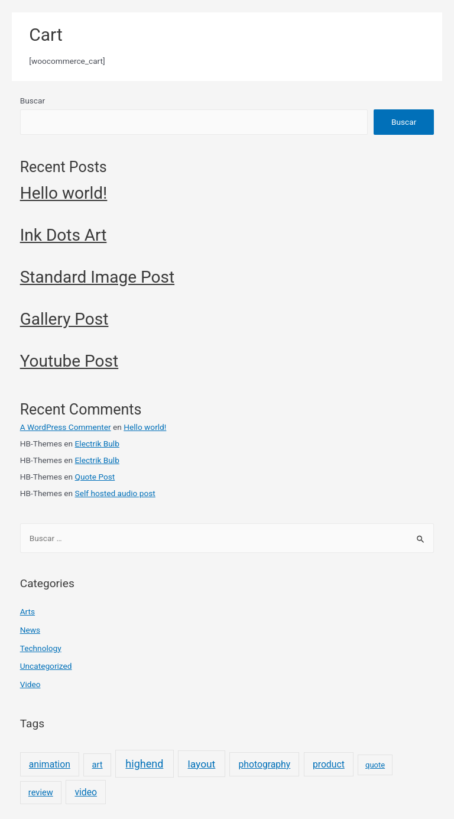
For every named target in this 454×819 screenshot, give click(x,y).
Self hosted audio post (115, 493)
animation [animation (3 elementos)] (49, 764)
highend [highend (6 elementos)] (144, 764)
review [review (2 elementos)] (40, 792)
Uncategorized (46, 666)
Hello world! (64, 193)
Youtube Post (69, 361)
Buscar (32, 100)
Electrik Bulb (97, 443)
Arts (27, 611)
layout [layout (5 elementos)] (202, 764)
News (30, 630)
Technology (40, 648)
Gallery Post (64, 319)
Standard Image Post (97, 277)
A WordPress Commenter (65, 427)
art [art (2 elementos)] (97, 764)
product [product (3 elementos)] (329, 764)
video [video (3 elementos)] (85, 792)
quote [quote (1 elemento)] (375, 764)
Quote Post (95, 476)
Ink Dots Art (63, 235)
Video (30, 684)
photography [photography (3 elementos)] (264, 764)
